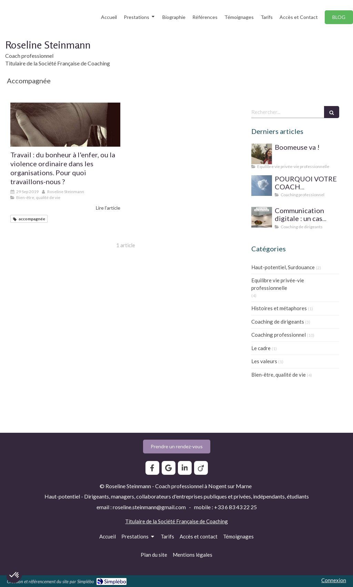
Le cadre (261, 348)
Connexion (333, 580)
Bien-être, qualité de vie (278, 374)
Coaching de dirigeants (277, 321)
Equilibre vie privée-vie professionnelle (277, 284)
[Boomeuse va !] (261, 154)
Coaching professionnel (278, 335)
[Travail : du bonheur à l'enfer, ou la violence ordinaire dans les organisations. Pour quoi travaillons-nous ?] (65, 125)
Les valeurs (264, 361)
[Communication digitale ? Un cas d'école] (261, 217)
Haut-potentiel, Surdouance (283, 267)
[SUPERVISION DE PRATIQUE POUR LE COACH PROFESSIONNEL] (261, 185)
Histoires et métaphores (279, 308)
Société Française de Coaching (193, 521)
